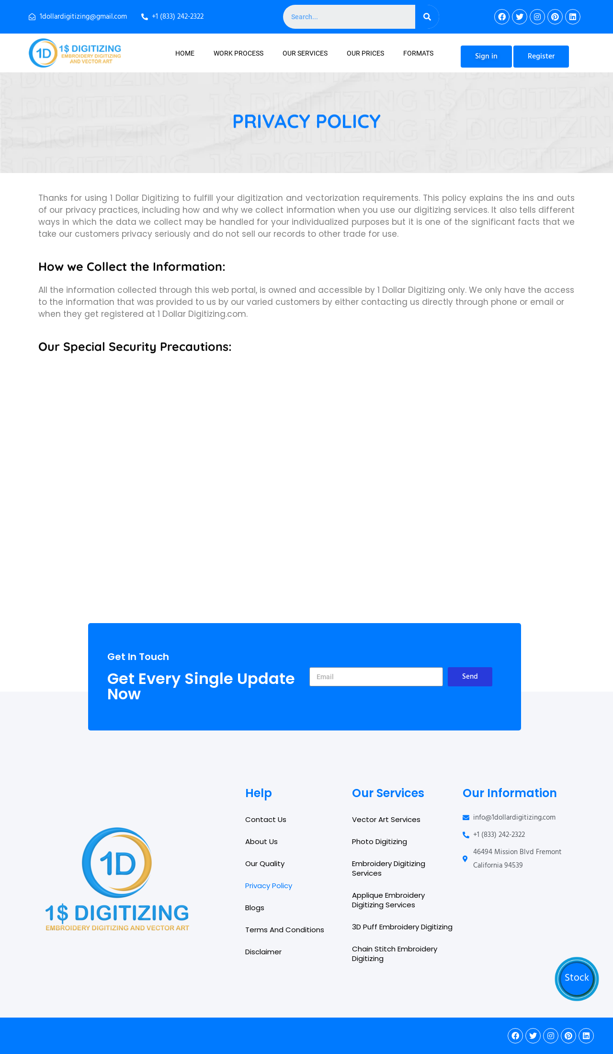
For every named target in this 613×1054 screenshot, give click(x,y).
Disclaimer (263, 952)
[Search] (427, 17)
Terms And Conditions (284, 930)
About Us (261, 841)
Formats (418, 53)
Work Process (238, 53)
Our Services (305, 53)
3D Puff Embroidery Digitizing (402, 927)
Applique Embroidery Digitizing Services (388, 900)
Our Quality (264, 863)
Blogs (254, 908)
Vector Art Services (386, 819)
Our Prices (365, 53)
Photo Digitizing (379, 841)
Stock (577, 978)
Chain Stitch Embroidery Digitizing (394, 953)
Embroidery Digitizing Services (388, 868)
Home (184, 53)
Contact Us (265, 819)
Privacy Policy (268, 885)
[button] (486, 57)
